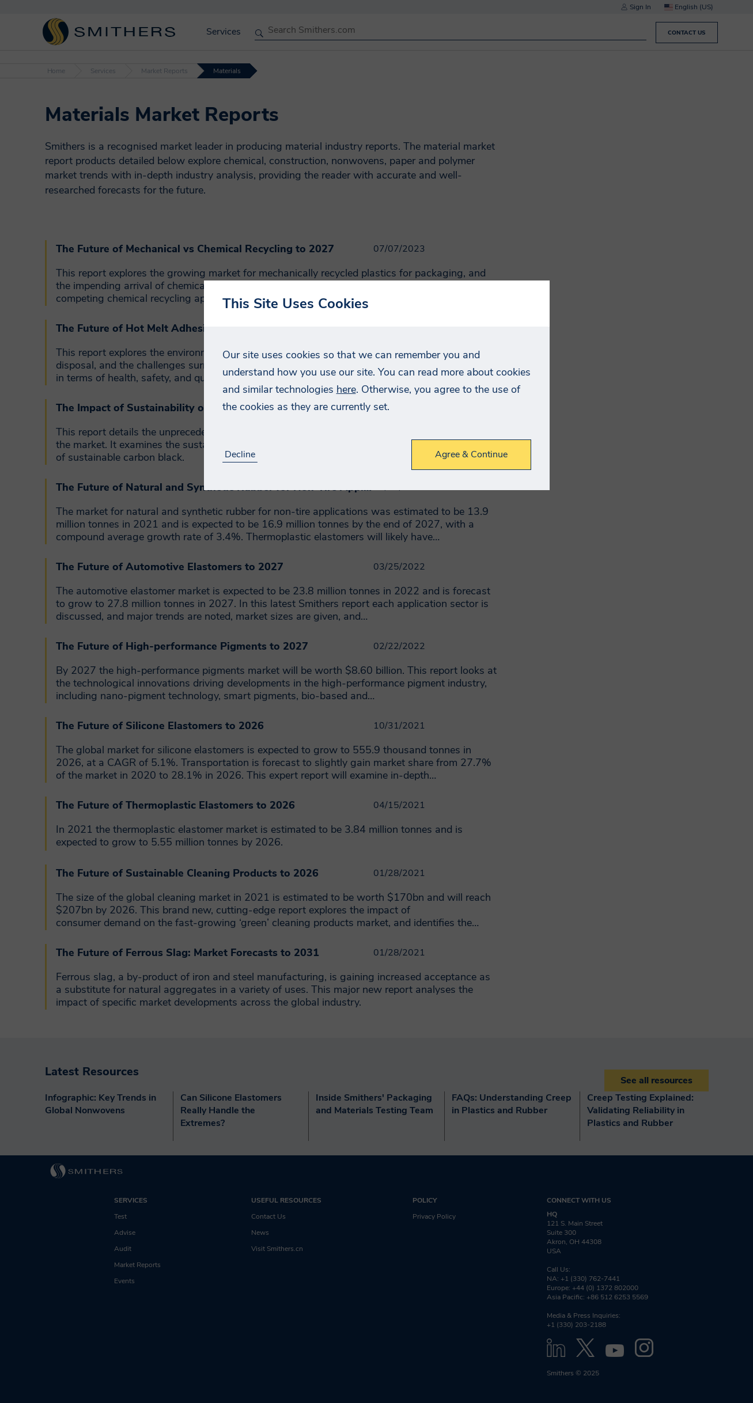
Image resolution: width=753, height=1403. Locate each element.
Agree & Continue (471, 454)
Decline (240, 455)
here (346, 389)
